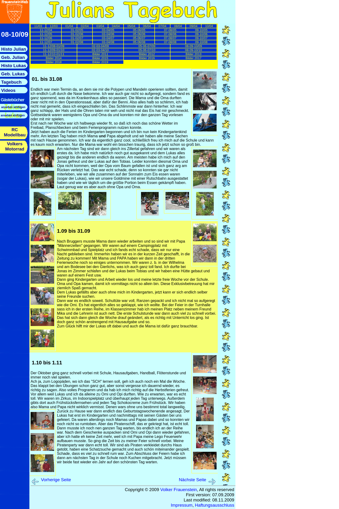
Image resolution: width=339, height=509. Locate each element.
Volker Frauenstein (178, 489)
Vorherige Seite (56, 479)
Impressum (181, 505)
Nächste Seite (192, 479)
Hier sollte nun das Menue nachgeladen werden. (14, 103)
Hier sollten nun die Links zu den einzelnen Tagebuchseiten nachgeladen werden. (124, 46)
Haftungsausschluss (214, 505)
